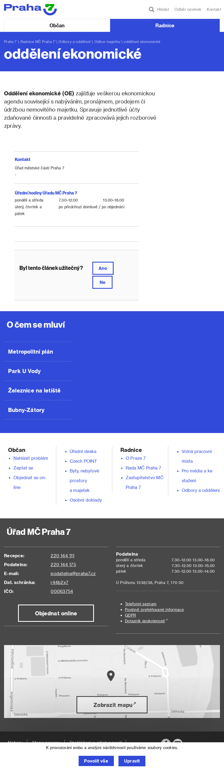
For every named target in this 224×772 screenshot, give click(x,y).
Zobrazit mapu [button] (112, 704)
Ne (103, 282)
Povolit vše (96, 761)
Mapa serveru (46, 742)
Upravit (132, 761)
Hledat (159, 9)
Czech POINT (83, 461)
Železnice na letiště (34, 390)
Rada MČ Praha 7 (143, 467)
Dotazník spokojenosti (145, 621)
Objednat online (56, 613)
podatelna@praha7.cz (73, 573)
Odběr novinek (187, 9)
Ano (103, 268)
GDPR (130, 615)
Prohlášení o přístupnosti (96, 742)
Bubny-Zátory (26, 410)
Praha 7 (10, 41)
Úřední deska (83, 451)
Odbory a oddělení (74, 41)
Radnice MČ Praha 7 (37, 41)
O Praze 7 (136, 458)
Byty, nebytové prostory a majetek (84, 480)
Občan (57, 25)
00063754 (62, 591)
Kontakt (214, 9)
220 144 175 (63, 564)
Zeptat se (23, 467)
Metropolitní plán (30, 351)
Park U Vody (24, 371)
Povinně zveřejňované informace (154, 609)
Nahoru (15, 742)
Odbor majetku (107, 41)
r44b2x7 (59, 582)
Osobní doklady (86, 499)
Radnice (165, 25)
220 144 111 (62, 555)
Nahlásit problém (30, 458)
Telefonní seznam (140, 604)
